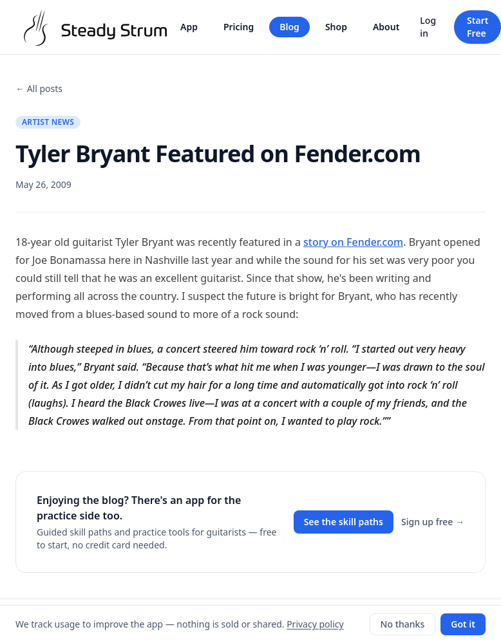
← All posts (38, 88)
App (189, 27)
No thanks (403, 624)
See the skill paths (343, 522)
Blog (289, 27)
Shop (336, 27)
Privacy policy (315, 624)
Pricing (238, 27)
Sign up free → (432, 522)
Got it (463, 624)
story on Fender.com (353, 242)
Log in (428, 26)
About (386, 27)
